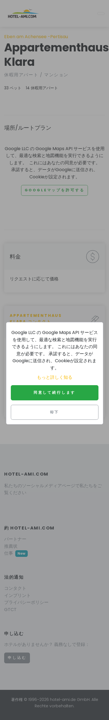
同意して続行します (55, 392)
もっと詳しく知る (54, 377)
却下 (54, 412)
